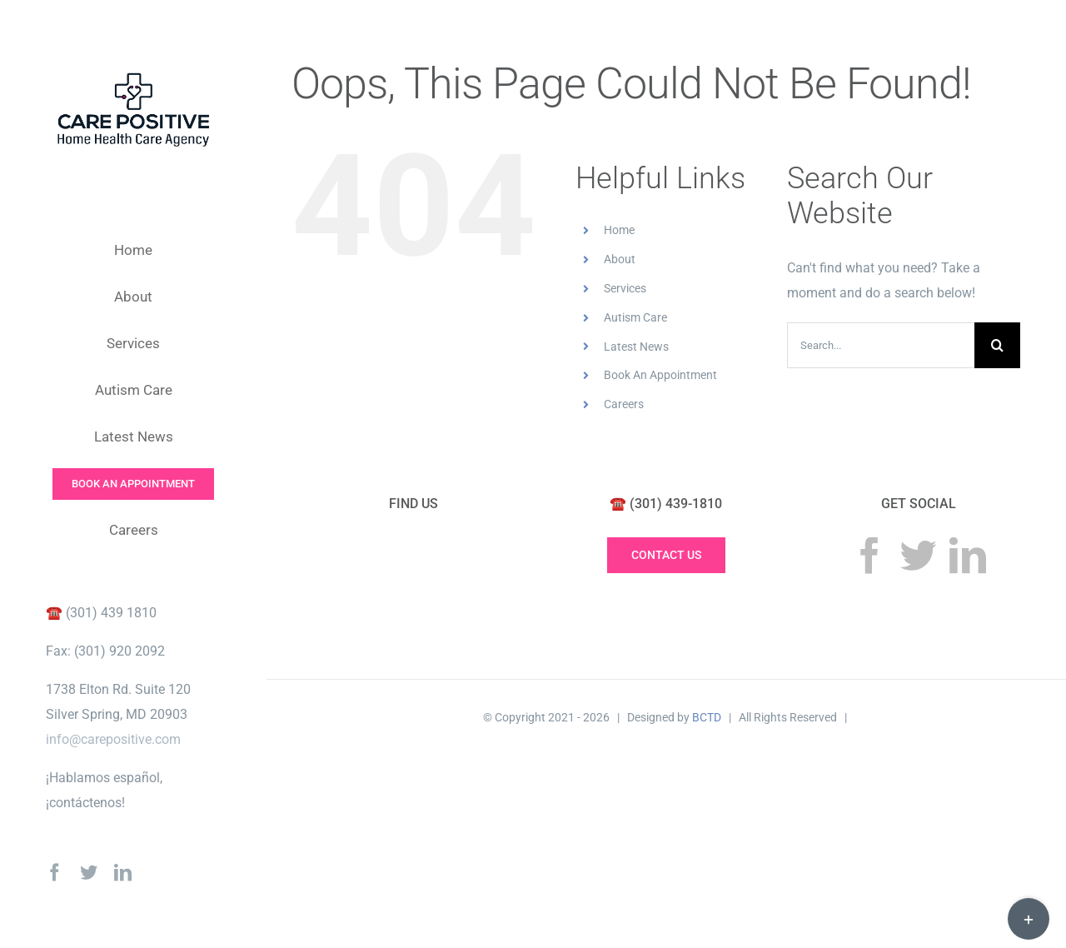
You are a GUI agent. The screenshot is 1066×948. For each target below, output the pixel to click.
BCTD (706, 717)
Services (625, 288)
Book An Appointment (660, 375)
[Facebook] (869, 555)
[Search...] (880, 345)
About (619, 259)
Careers (624, 404)
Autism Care (635, 317)
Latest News (636, 346)
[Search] (997, 345)
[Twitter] (918, 555)
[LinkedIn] (967, 555)
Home (619, 230)
